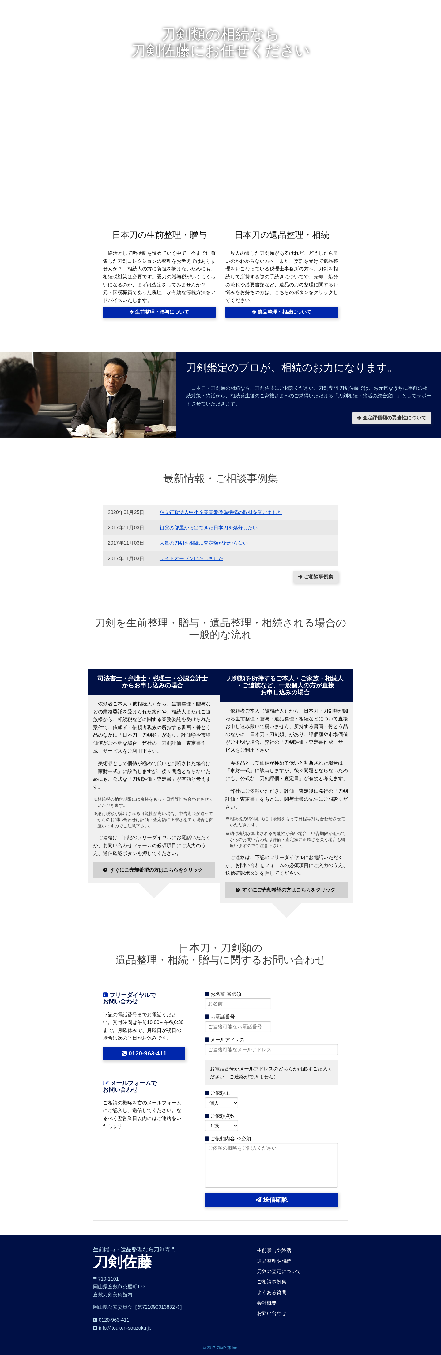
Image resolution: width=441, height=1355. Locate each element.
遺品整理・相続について (281, 312)
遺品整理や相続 (274, 1261)
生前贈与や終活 (274, 1250)
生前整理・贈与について (159, 312)
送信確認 (271, 1199)
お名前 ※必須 (223, 994)
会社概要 (267, 1302)
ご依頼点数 (220, 1116)
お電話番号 (220, 1016)
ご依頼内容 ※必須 (228, 1138)
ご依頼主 (217, 1093)
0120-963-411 (144, 1053)
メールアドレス (225, 1039)
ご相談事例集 (315, 576)
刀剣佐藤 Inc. (227, 1348)
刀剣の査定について (279, 1271)
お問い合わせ (271, 1313)
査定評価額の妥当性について (391, 417)
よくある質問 (271, 1292)
